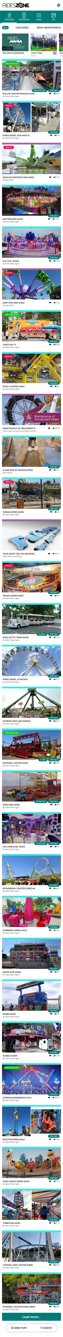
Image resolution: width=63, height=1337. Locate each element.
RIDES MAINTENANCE (49, 27)
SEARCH (46, 1327)
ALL (5, 27)
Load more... (31, 1317)
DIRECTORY (19, 1327)
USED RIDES (22, 27)
